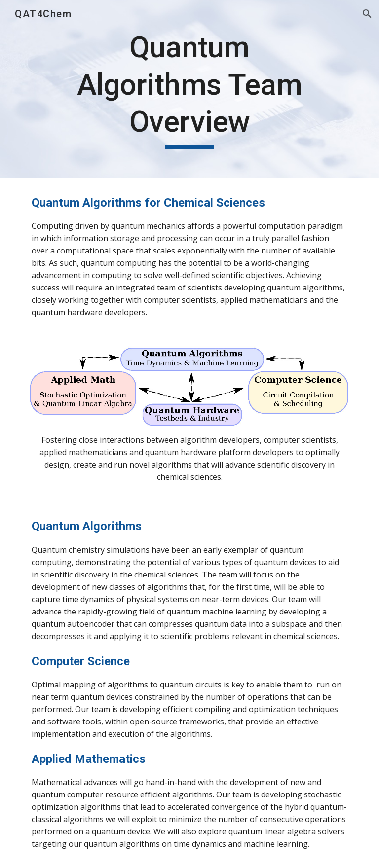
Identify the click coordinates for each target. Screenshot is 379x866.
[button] (367, 14)
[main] (189, 89)
